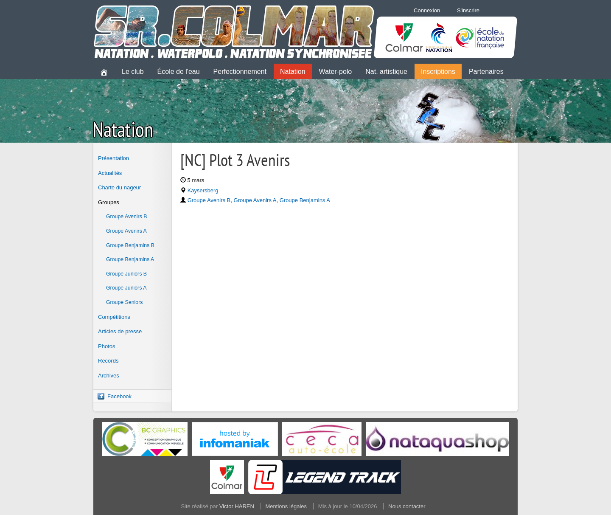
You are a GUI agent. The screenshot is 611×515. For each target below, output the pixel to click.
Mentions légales (286, 506)
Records (108, 360)
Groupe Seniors (124, 302)
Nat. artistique (386, 71)
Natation (293, 71)
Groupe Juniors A (126, 288)
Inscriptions (438, 71)
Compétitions (114, 317)
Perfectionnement (239, 71)
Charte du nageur (119, 187)
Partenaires (486, 71)
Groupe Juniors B (126, 274)
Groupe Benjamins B (130, 245)
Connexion (427, 10)
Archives (108, 375)
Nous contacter (406, 506)
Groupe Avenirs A (126, 231)
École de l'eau (178, 71)
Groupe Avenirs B (126, 217)
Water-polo (335, 71)
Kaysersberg (203, 190)
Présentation (113, 158)
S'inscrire (468, 10)
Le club (133, 71)
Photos (106, 346)
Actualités (110, 173)
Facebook (119, 396)
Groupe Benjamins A (130, 259)
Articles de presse (120, 331)
